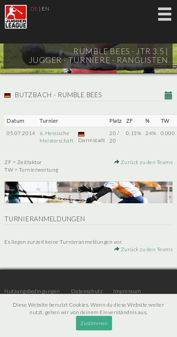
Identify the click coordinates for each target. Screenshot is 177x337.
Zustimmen (94, 323)
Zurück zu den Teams (143, 162)
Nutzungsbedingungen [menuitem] (32, 291)
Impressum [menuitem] (127, 291)
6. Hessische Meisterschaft (57, 137)
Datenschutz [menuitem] (87, 291)
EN (45, 8)
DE (34, 8)
